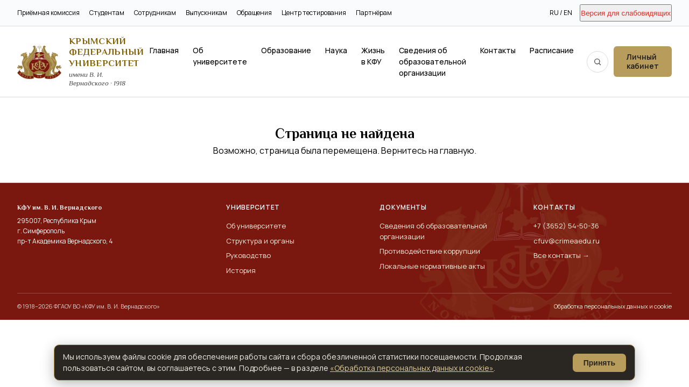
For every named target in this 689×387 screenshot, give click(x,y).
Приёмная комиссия (48, 12)
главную (457, 150)
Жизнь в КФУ (373, 56)
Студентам (106, 12)
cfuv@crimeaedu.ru (566, 241)
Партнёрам (374, 12)
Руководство (248, 255)
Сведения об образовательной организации (432, 61)
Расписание (552, 50)
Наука (336, 50)
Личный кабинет (643, 61)
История (241, 270)
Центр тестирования (314, 12)
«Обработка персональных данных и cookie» (412, 368)
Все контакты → (561, 255)
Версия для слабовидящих (626, 13)
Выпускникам (206, 12)
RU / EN (561, 12)
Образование (286, 50)
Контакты (498, 50)
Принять (599, 363)
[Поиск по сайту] (597, 62)
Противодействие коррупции (429, 251)
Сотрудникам (155, 12)
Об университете (220, 56)
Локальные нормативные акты (432, 266)
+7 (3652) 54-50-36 (566, 226)
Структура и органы (260, 241)
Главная (164, 50)
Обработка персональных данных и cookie (613, 306)
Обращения (254, 12)
